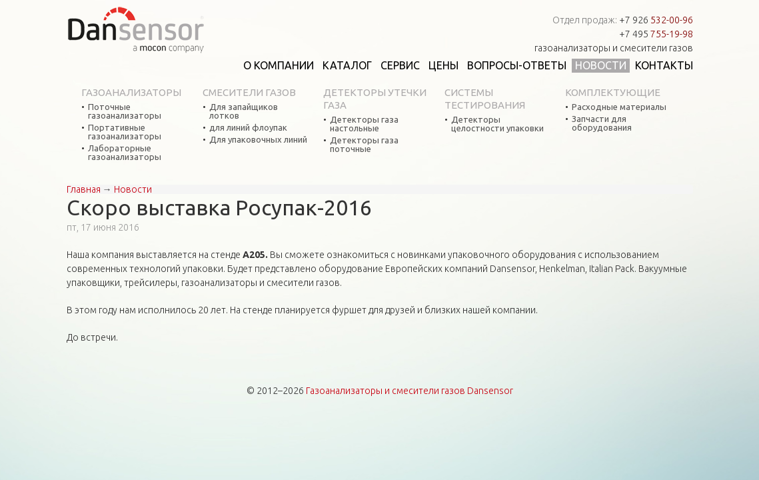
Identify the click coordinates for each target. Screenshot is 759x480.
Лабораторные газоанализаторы (124, 152)
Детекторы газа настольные (364, 124)
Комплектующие (612, 92)
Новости (600, 65)
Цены (443, 65)
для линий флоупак (248, 127)
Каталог (347, 65)
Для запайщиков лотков (243, 111)
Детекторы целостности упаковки (497, 124)
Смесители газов (249, 92)
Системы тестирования (484, 99)
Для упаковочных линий (258, 139)
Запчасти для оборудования (602, 123)
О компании (278, 65)
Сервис (400, 65)
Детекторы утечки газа (374, 99)
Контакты (664, 65)
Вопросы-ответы (516, 65)
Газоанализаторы (131, 92)
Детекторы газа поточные (364, 144)
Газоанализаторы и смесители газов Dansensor (409, 390)
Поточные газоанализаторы (124, 111)
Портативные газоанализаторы (124, 132)
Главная (84, 189)
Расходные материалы (619, 107)
